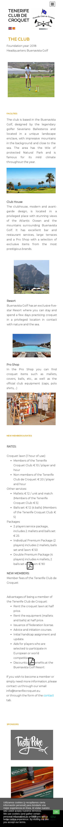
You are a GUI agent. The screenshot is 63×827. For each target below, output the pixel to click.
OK (56, 812)
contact (49, 695)
